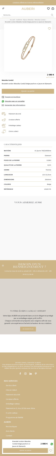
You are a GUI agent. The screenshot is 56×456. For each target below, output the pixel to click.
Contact (9, 436)
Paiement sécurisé (13, 395)
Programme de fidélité (14, 418)
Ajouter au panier (28, 91)
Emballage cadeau (13, 404)
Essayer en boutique (11, 97)
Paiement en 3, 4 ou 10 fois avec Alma (20, 408)
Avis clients (10, 431)
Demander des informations (13, 105)
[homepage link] (28, 8)
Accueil (12, 20)
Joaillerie (19, 20)
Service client (11, 386)
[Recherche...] (25, 15)
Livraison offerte (12, 399)
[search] (52, 15)
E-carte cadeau (11, 413)
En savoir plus (28, 329)
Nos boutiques (11, 427)
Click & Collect (11, 390)
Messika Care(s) (40, 20)
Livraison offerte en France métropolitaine (28, 3)
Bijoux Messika (28, 20)
